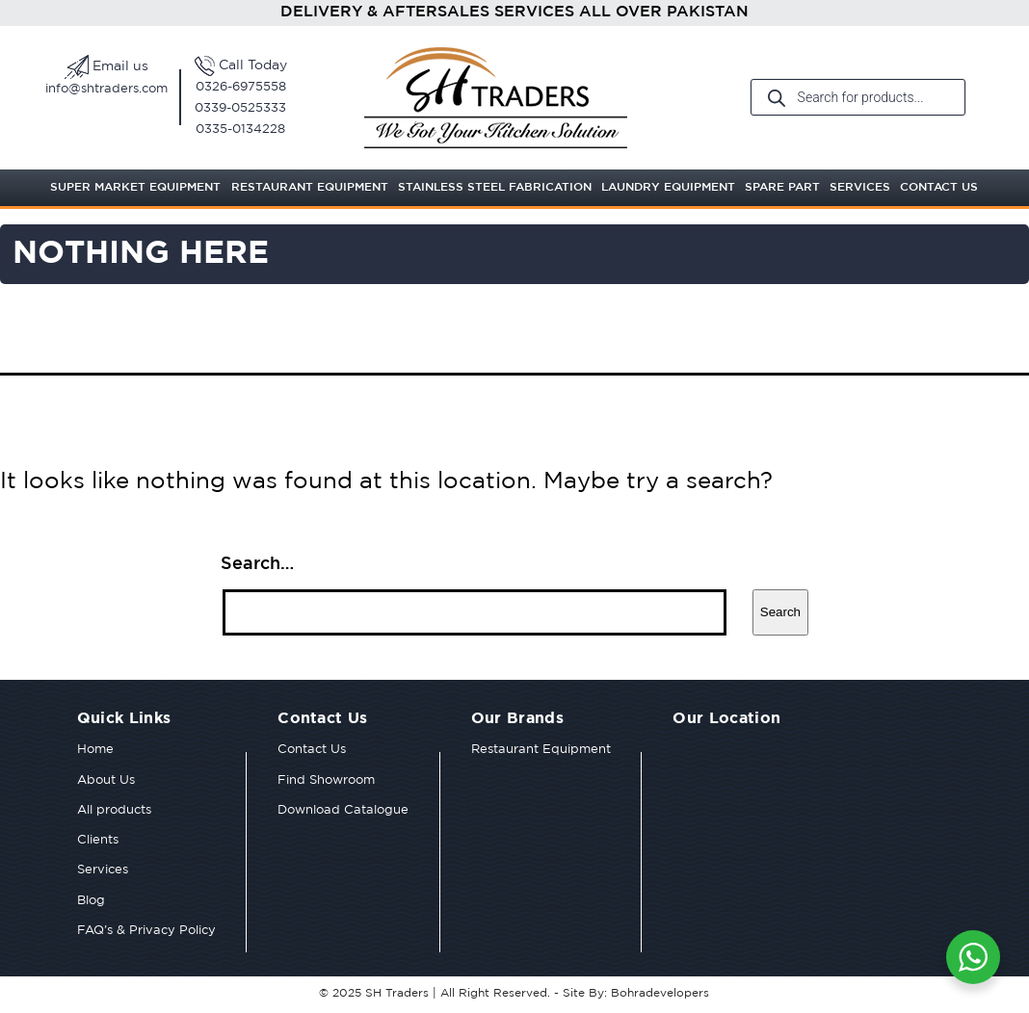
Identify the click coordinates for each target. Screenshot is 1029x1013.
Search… (257, 564)
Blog (91, 901)
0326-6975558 (241, 87)
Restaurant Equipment (309, 187)
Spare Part (782, 187)
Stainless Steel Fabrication (495, 187)
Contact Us (939, 187)
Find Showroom (326, 780)
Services (860, 187)
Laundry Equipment (668, 187)
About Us (106, 780)
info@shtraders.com (106, 89)
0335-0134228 (240, 129)
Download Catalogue (343, 810)
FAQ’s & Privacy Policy (146, 930)
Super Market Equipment (135, 187)
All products (114, 810)
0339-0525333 (240, 108)
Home (95, 749)
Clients (98, 840)
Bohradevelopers (660, 993)
